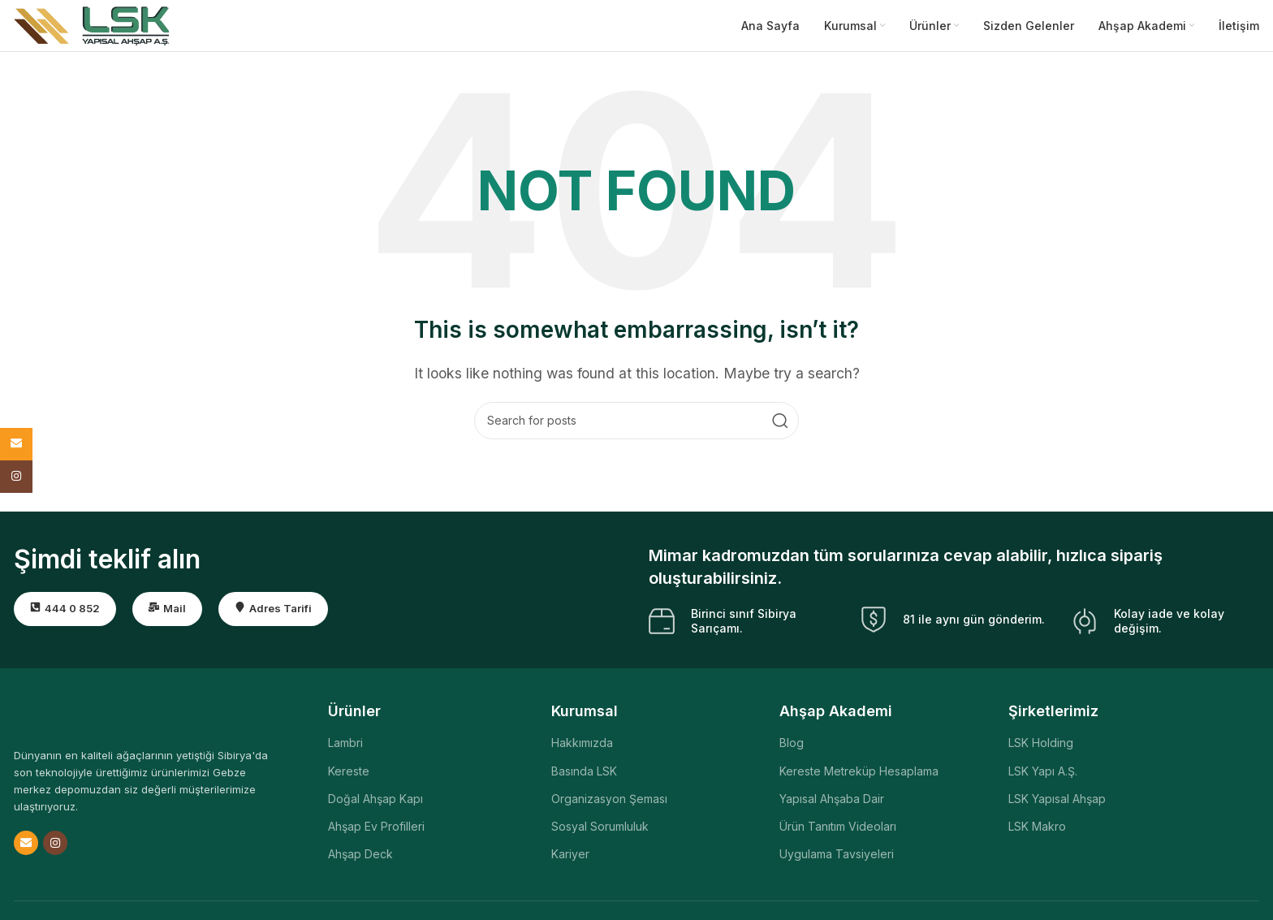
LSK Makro (1037, 832)
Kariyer (570, 859)
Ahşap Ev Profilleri (376, 832)
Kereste (348, 777)
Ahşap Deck (360, 859)
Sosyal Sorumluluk (600, 832)
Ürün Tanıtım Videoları (837, 832)
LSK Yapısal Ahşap (1057, 804)
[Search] (636, 426)
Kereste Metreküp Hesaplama (859, 777)
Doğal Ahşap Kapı (375, 804)
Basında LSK (584, 777)
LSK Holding (1040, 749)
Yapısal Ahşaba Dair (831, 804)
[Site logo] (91, 27)
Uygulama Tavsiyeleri (836, 859)
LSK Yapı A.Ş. (1042, 777)
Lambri (345, 749)
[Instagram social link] (55, 849)
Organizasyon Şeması (609, 804)
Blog (791, 749)
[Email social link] (26, 849)
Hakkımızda (582, 749)
